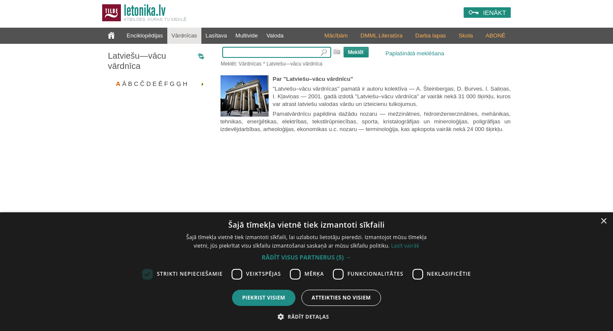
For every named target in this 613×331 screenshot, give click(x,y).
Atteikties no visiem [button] (341, 297)
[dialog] (306, 271)
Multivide (246, 35)
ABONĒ (496, 35)
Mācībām (336, 35)
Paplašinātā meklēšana (415, 53)
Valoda (275, 35)
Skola (465, 35)
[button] (306, 257)
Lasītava (216, 35)
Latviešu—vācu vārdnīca (137, 61)
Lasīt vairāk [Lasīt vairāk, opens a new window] (405, 245)
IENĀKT (494, 12)
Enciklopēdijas (145, 35)
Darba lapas (430, 35)
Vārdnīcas (184, 35)
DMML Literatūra (382, 35)
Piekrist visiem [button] (263, 297)
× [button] (603, 221)
